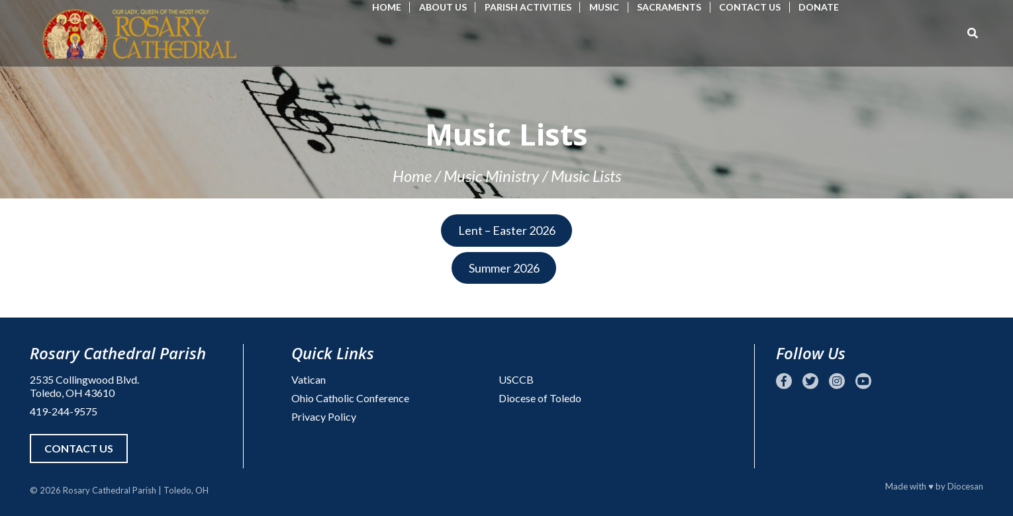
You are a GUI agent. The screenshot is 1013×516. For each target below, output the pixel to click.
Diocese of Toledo (540, 398)
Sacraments (669, 7)
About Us (443, 7)
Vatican (308, 379)
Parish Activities (528, 7)
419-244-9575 (63, 411)
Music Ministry (491, 175)
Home (386, 7)
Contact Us (750, 7)
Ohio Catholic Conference (350, 398)
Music (604, 7)
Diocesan (965, 486)
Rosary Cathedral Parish (109, 490)
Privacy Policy (323, 416)
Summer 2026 (504, 268)
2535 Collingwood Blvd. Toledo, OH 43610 (84, 386)
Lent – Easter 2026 (506, 230)
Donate (818, 7)
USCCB (516, 379)
